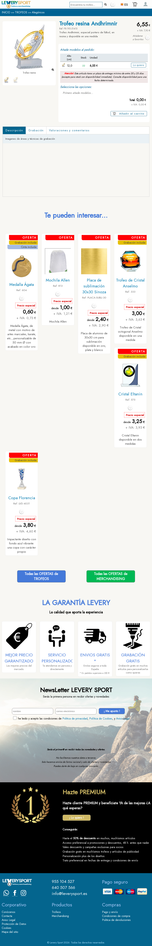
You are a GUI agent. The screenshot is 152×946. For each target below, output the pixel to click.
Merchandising (60, 916)
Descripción (14, 130)
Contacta (7, 916)
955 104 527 (63, 881)
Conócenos (8, 912)
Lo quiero (138, 65)
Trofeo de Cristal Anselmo (130, 283)
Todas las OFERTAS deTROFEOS (41, 576)
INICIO (6, 12)
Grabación (36, 130)
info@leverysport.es (69, 893)
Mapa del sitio (10, 932)
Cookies (6, 928)
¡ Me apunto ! (112, 711)
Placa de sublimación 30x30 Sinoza (94, 286)
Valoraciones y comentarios (69, 130)
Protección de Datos (14, 924)
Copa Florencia (21, 498)
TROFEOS (21, 12)
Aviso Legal (123, 719)
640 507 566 (63, 887)
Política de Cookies (100, 719)
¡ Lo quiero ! (76, 818)
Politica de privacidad (75, 719)
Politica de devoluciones (116, 920)
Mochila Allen (58, 280)
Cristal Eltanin (130, 394)
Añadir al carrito (131, 113)
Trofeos (56, 912)
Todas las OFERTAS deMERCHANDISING (110, 576)
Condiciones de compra (116, 916)
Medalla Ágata (21, 284)
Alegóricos (38, 12)
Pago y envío (110, 912)
